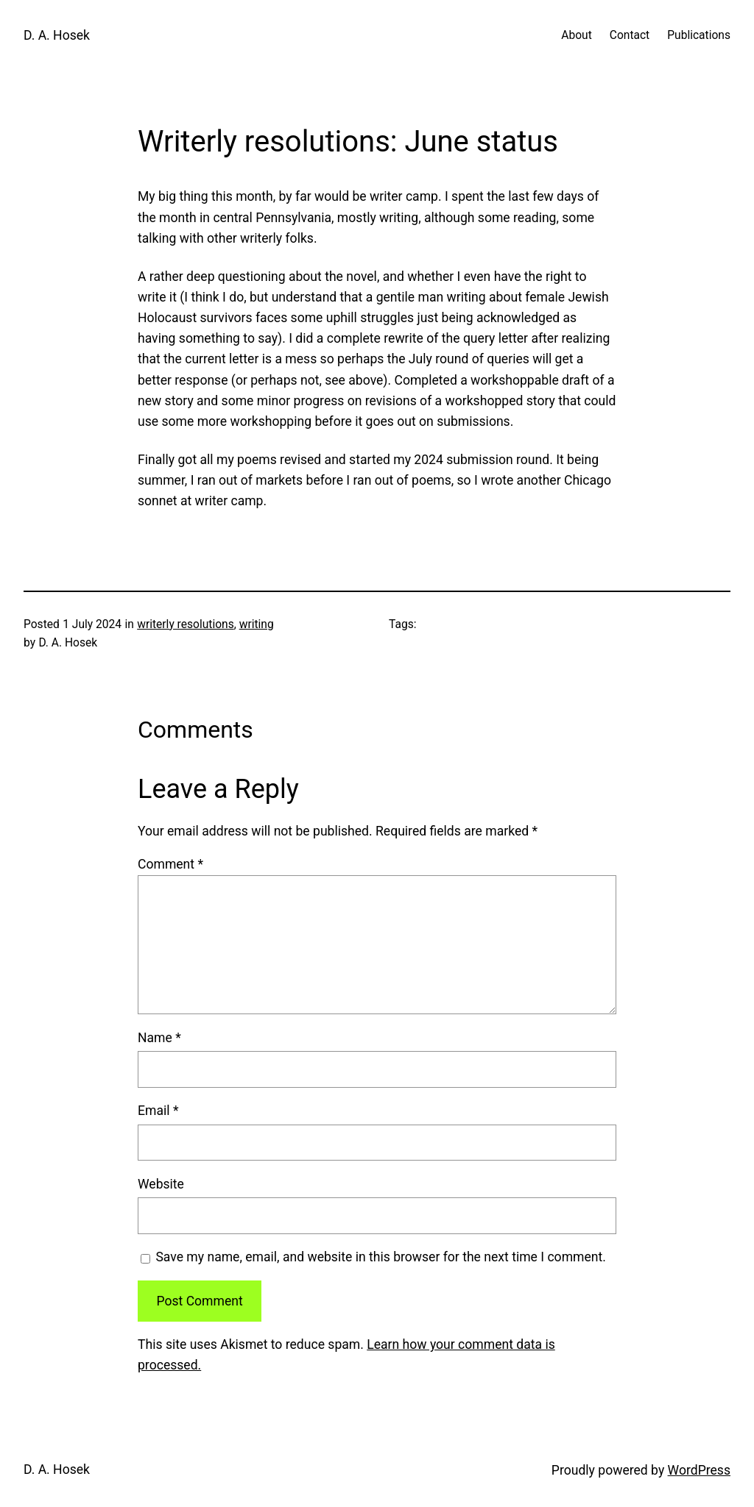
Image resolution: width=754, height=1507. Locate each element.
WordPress (699, 1470)
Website (161, 1184)
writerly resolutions (185, 624)
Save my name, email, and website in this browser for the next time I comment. (380, 1257)
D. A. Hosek (57, 35)
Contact (629, 35)
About (576, 35)
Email (158, 1110)
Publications (698, 35)
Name (159, 1037)
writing (256, 624)
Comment (170, 864)
